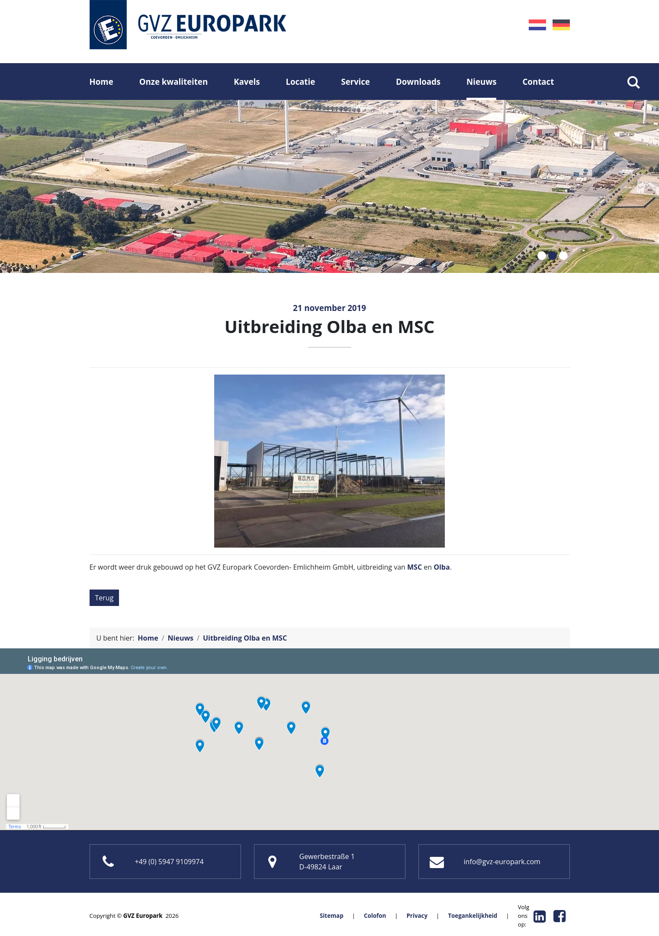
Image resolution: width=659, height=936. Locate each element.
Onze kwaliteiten (173, 81)
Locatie (300, 81)
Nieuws (481, 81)
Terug (104, 598)
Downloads (418, 81)
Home (101, 81)
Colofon (375, 916)
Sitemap (332, 916)
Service (355, 81)
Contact (538, 81)
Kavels (247, 81)
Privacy (417, 916)
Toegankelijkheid (472, 916)
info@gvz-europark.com (502, 861)
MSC (414, 567)
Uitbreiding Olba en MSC (245, 638)
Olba (442, 567)
